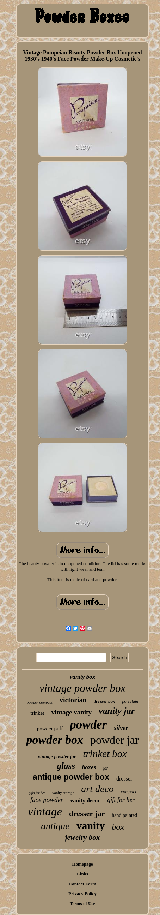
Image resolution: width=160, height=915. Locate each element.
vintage (45, 811)
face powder (46, 799)
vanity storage (63, 792)
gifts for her (37, 793)
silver (121, 727)
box (118, 826)
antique (55, 826)
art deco (97, 788)
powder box (54, 739)
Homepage (82, 864)
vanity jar (117, 711)
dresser (124, 779)
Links (82, 874)
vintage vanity (71, 712)
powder (88, 724)
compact (128, 791)
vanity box (82, 677)
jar (105, 768)
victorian (73, 700)
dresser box (104, 701)
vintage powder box (82, 688)
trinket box (105, 753)
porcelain (130, 701)
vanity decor (85, 800)
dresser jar (87, 813)
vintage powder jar (57, 756)
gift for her (121, 799)
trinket (37, 713)
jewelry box (82, 837)
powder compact (40, 702)
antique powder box (71, 777)
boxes (89, 767)
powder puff (50, 728)
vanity (90, 825)
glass (66, 766)
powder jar (114, 740)
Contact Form (82, 883)
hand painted (124, 815)
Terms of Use (82, 903)
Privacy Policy (82, 893)
